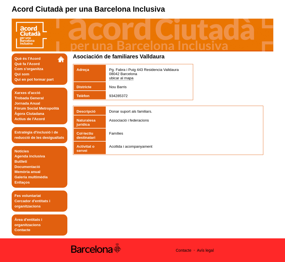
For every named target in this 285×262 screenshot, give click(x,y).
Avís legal (205, 250)
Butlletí (20, 161)
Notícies (21, 151)
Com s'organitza (28, 69)
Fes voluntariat (27, 196)
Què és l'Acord (27, 58)
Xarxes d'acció (27, 93)
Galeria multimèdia (31, 177)
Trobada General (29, 98)
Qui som (21, 74)
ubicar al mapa (121, 78)
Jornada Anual (27, 103)
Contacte (22, 230)
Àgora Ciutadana (29, 114)
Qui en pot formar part (34, 79)
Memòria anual (27, 172)
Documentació (27, 167)
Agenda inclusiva (29, 156)
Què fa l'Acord (27, 64)
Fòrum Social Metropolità (36, 108)
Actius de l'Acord (29, 119)
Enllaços (22, 182)
